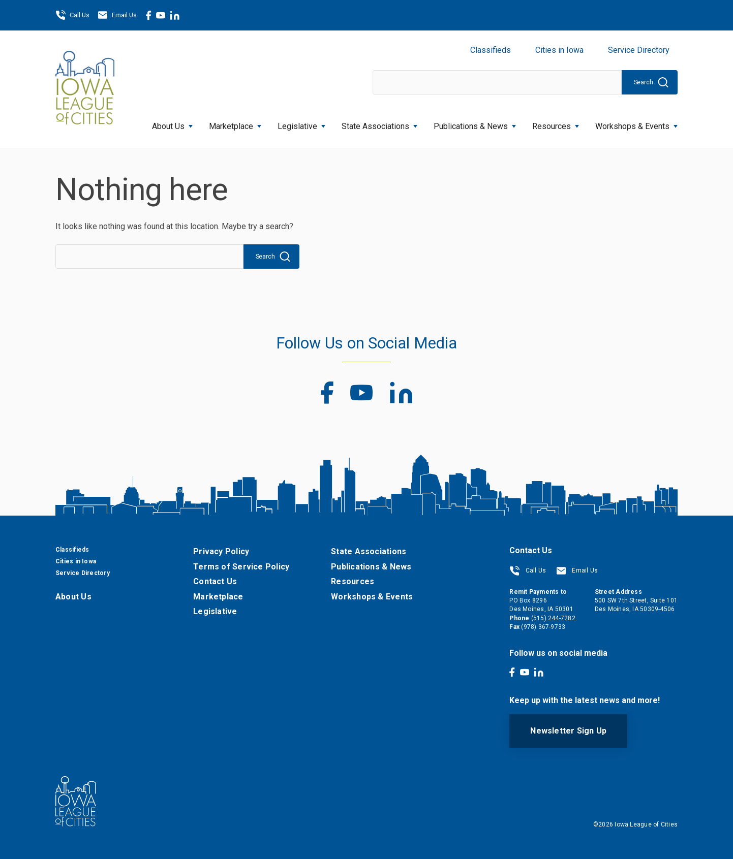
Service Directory (638, 50)
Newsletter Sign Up (568, 731)
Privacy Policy (221, 551)
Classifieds (490, 50)
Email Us (117, 15)
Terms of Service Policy (241, 566)
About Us (172, 123)
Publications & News (475, 123)
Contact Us (215, 581)
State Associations (379, 123)
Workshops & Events (636, 123)
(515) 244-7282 (553, 618)
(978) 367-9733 (543, 626)
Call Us (72, 15)
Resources (555, 123)
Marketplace (235, 123)
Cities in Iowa (559, 50)
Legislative (301, 123)
